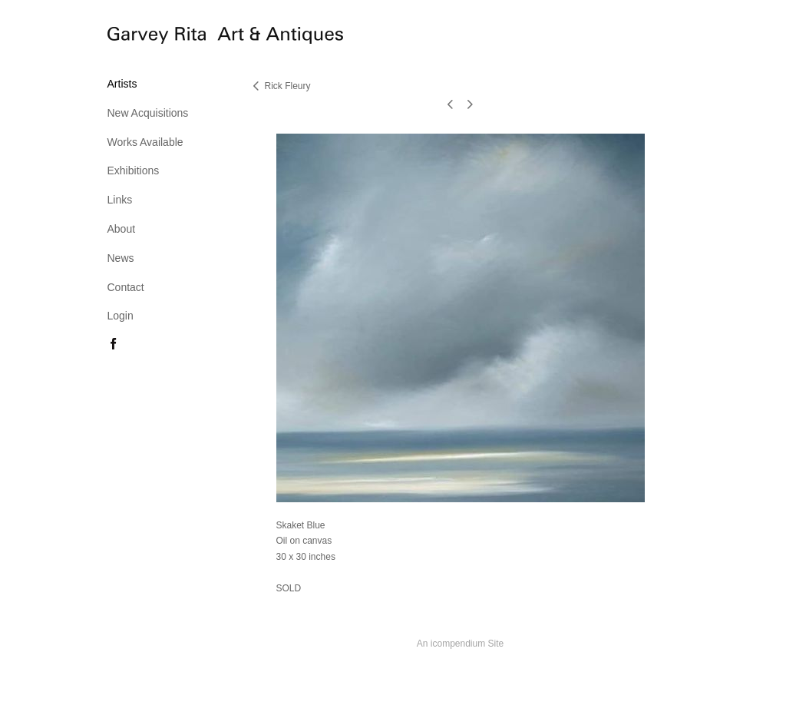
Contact (125, 287)
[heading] (145, 37)
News (120, 258)
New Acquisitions (148, 113)
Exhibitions (133, 170)
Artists (122, 84)
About (121, 229)
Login (120, 315)
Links (120, 200)
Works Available (145, 142)
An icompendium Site (460, 643)
